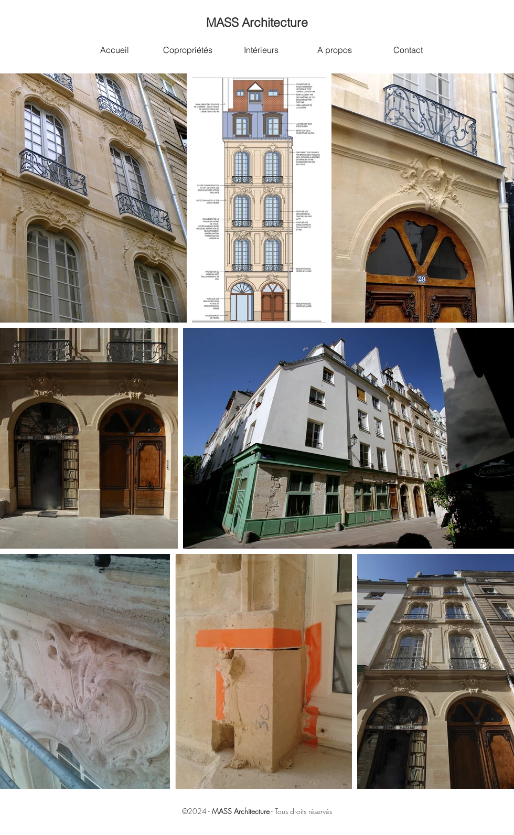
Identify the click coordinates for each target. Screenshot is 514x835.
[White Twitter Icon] (434, 828)
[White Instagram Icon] (462, 828)
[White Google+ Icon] (448, 828)
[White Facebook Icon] (419, 828)
